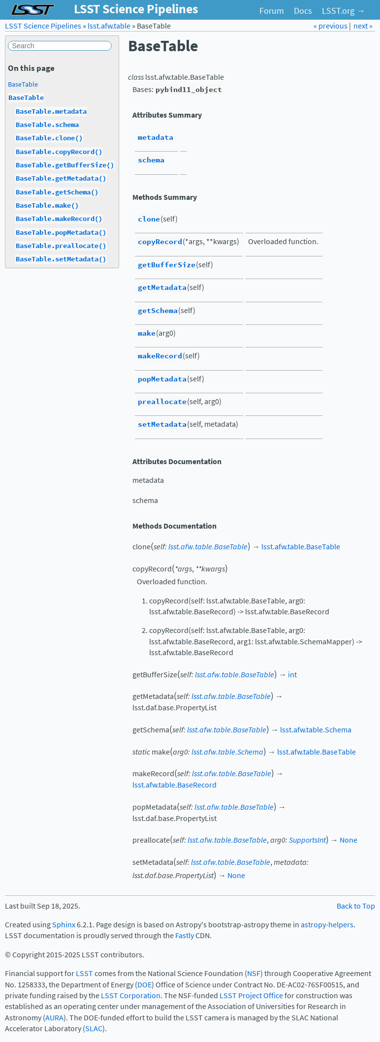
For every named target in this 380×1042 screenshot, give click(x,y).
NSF (253, 973)
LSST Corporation (130, 995)
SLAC (93, 1028)
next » (363, 26)
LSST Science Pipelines (43, 26)
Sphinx (63, 924)
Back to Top (356, 906)
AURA (54, 1017)
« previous (331, 26)
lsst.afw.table (109, 26)
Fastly (184, 935)
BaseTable (23, 84)
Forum (271, 11)
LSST (84, 973)
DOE (144, 984)
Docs (303, 11)
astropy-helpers (327, 924)
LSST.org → (343, 11)
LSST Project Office (251, 995)
